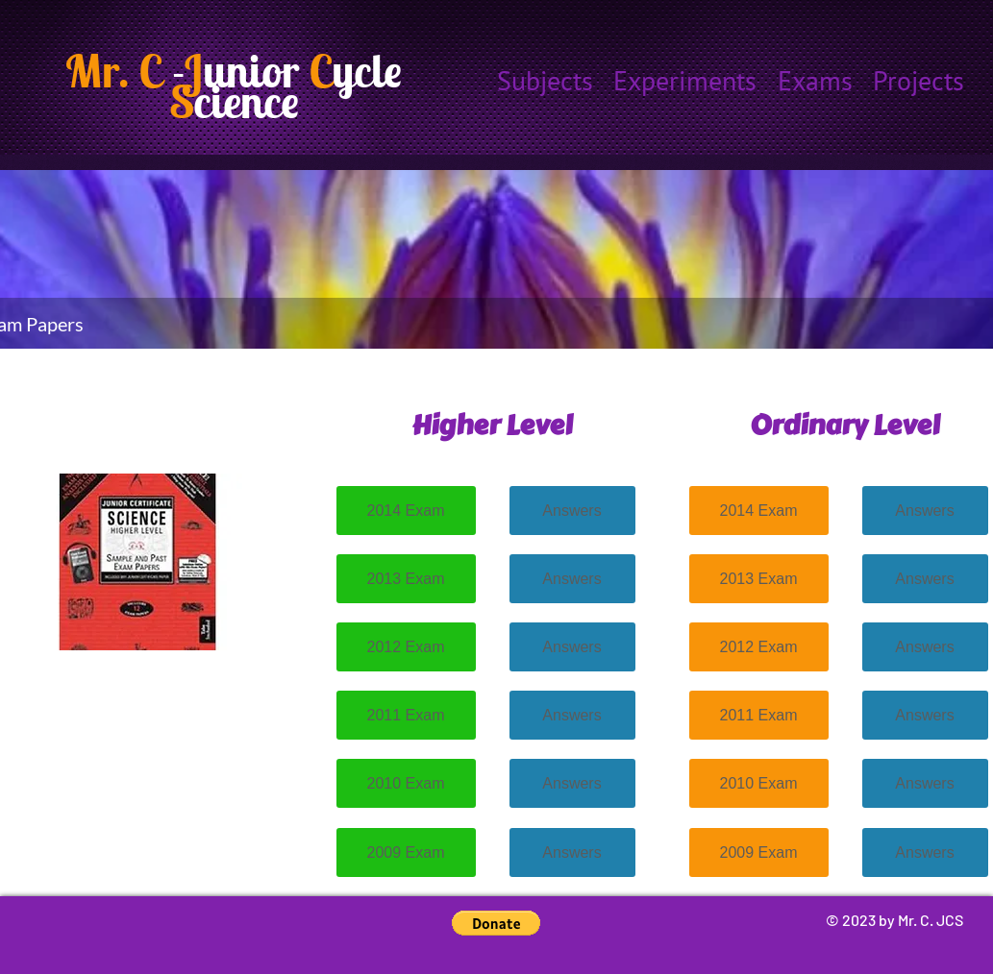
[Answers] (572, 510)
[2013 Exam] (406, 578)
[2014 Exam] (406, 510)
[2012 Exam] (406, 646)
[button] (496, 923)
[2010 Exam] (406, 783)
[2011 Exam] (406, 715)
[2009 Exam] (406, 852)
